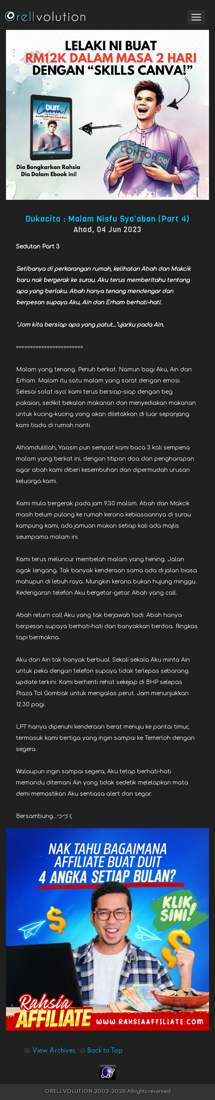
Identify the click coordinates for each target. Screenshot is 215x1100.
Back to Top (105, 1051)
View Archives (54, 1051)
